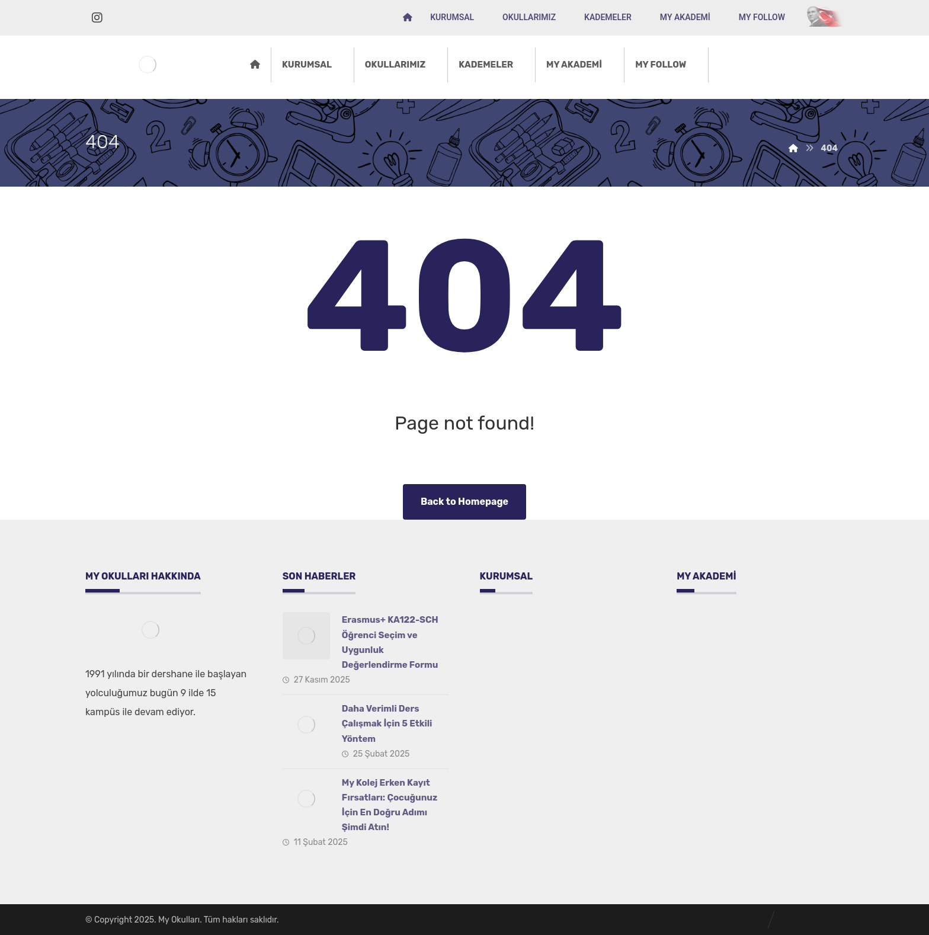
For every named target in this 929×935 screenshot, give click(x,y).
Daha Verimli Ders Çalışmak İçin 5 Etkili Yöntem (387, 723)
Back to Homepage (464, 501)
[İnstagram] (97, 18)
